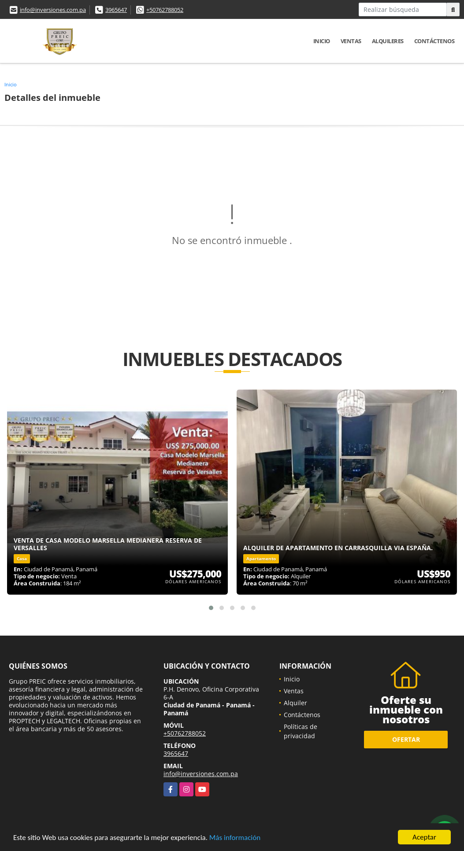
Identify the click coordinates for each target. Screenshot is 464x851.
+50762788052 (164, 10)
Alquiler (295, 703)
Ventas (351, 41)
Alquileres (388, 41)
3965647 (116, 10)
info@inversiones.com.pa (53, 10)
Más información (234, 838)
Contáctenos (434, 41)
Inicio (321, 41)
